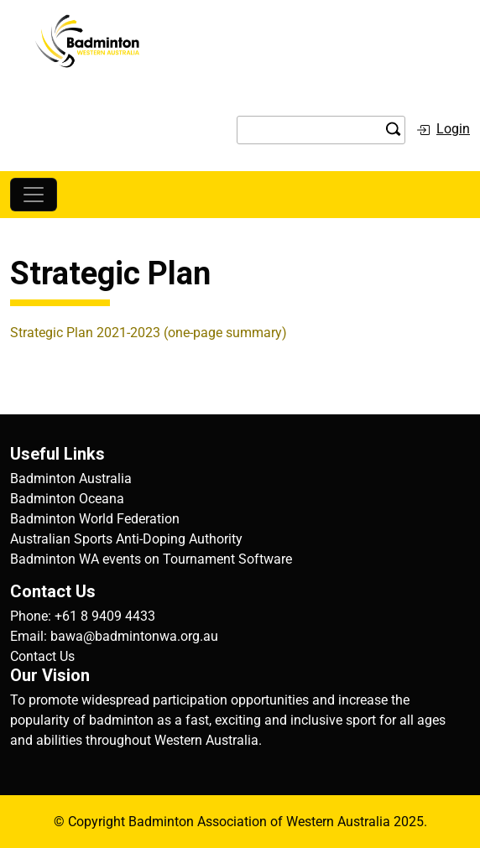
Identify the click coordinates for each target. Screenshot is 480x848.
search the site (393, 129)
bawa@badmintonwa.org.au (134, 636)
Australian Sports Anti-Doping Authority (126, 539)
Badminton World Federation (95, 519)
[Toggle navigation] (33, 194)
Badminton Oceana (67, 499)
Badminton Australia (71, 478)
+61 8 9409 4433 (105, 616)
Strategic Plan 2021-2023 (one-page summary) (148, 333)
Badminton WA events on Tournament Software (151, 559)
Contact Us (42, 656)
